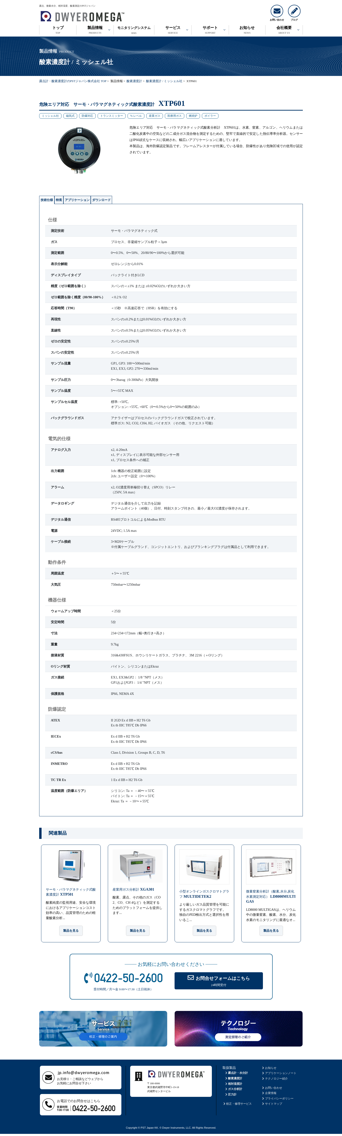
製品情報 (95, 30)
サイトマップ (271, 1106)
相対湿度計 (233, 1085)
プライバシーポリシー (277, 1100)
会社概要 (284, 30)
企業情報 (268, 1095)
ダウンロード (145, 200)
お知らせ (247, 30)
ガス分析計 (233, 1091)
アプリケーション (106, 200)
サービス (172, 30)
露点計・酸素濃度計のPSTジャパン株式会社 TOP (72, 81)
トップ (57, 30)
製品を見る (71, 932)
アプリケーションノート (278, 1075)
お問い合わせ (271, 1089)
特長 (75, 200)
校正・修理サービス (237, 1106)
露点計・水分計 (236, 1075)
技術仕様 (52, 200)
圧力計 (230, 1096)
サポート (210, 30)
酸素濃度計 (134, 81)
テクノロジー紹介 (274, 1080)
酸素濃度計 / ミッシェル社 (164, 81)
